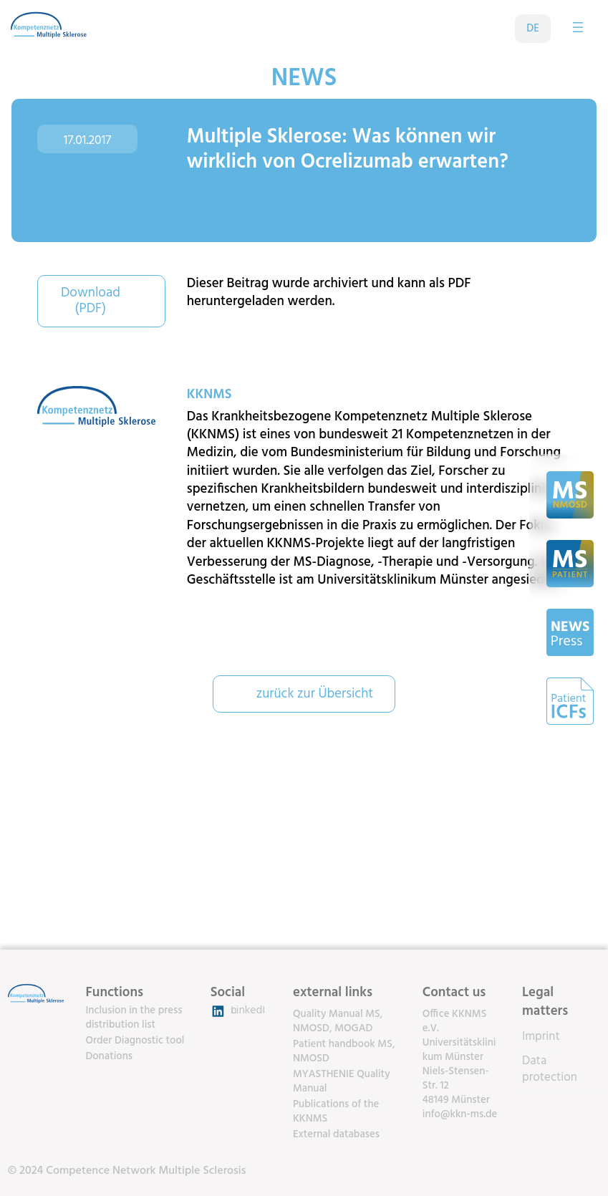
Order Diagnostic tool (134, 1040)
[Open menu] (578, 27)
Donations (108, 1056)
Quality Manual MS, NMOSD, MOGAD (337, 1021)
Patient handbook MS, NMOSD (344, 1051)
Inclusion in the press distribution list (133, 1017)
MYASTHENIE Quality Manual (341, 1081)
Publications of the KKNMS (336, 1111)
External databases (336, 1134)
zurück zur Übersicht (315, 694)
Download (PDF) (90, 300)
